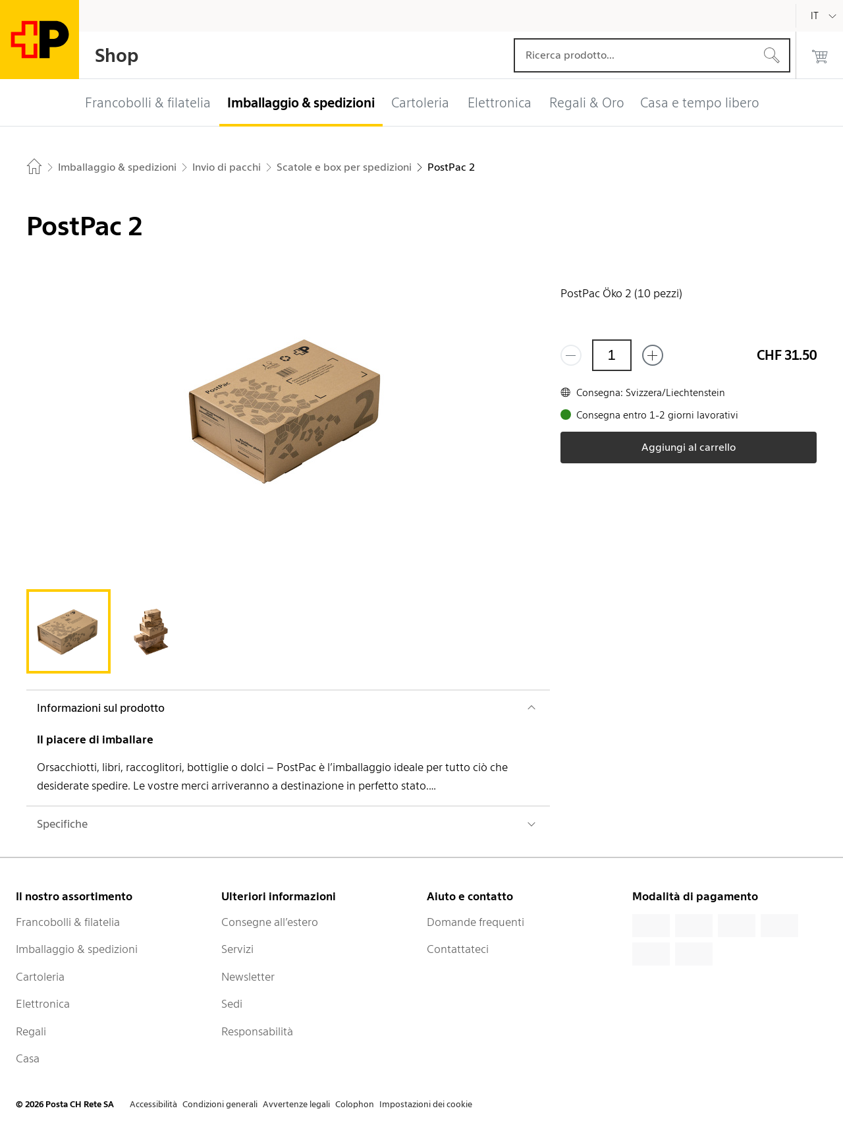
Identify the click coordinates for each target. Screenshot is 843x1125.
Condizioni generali (220, 1104)
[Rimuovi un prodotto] (571, 355)
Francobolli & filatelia (68, 922)
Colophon (354, 1104)
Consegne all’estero (269, 922)
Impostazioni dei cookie (425, 1104)
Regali (31, 1031)
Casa (28, 1058)
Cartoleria (40, 976)
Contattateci (458, 949)
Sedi (231, 1003)
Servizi (237, 949)
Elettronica (43, 1003)
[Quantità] (612, 355)
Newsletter (248, 976)
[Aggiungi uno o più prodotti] (652, 355)
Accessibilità (153, 1104)
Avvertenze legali (296, 1104)
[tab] (68, 631)
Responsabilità (257, 1031)
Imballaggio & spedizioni (77, 949)
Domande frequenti (475, 922)
